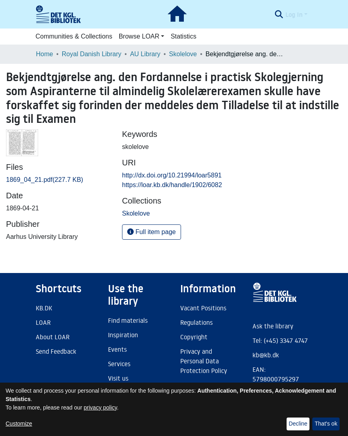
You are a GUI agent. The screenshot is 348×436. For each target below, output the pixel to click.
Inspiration (123, 335)
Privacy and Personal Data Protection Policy (203, 361)
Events (117, 349)
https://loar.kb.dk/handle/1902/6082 (172, 184)
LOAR (43, 322)
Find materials (128, 320)
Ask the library (272, 326)
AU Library (145, 54)
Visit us (118, 378)
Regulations (196, 322)
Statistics (183, 36)
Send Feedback (56, 351)
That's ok (326, 423)
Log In (294, 14)
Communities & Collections (74, 36)
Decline (298, 423)
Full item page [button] (151, 231)
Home (44, 54)
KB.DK (44, 308)
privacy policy (100, 407)
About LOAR (52, 337)
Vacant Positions (203, 308)
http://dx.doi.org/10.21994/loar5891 (172, 175)
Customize (19, 423)
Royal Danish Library (92, 54)
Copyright (194, 337)
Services (119, 364)
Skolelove (183, 54)
